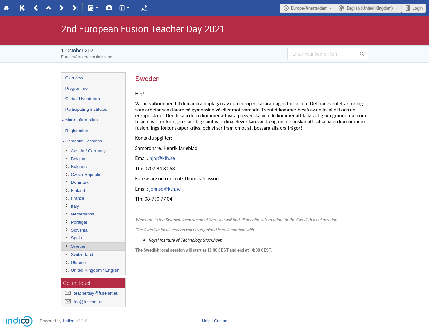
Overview (74, 77)
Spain (76, 238)
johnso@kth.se (165, 189)
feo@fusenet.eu (88, 302)
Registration (76, 130)
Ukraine (78, 262)
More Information (79, 120)
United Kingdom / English (95, 270)
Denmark (80, 182)
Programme (76, 88)
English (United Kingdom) (370, 8)
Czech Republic (86, 174)
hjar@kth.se (162, 158)
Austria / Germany (88, 150)
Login (418, 8)
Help (206, 321)
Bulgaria (79, 166)
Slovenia (79, 230)
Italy (75, 206)
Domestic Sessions (81, 141)
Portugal (79, 222)
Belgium (79, 158)
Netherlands (82, 214)
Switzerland (82, 254)
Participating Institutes (86, 109)
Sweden (79, 246)
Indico (68, 321)
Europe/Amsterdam (309, 8)
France (77, 198)
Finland (78, 190)
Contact (221, 321)
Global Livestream (82, 98)
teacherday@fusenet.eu (96, 293)
